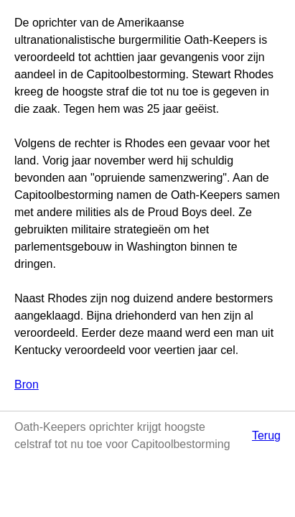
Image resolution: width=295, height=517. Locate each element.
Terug (266, 435)
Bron (26, 384)
